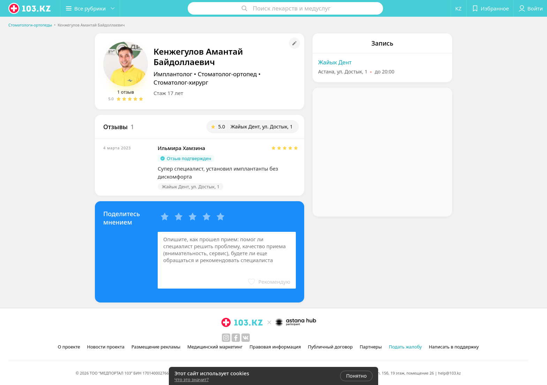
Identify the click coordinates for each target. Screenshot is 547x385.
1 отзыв (125, 92)
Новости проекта (105, 347)
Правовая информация (275, 347)
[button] (90, 8)
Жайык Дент (335, 62)
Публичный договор (330, 347)
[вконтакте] (245, 337)
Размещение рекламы (156, 347)
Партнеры (371, 347)
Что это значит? (191, 379)
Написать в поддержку (454, 347)
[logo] (30, 8)
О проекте (69, 347)
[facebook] (236, 337)
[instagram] (226, 337)
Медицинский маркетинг (214, 347)
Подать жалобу (405, 347)
